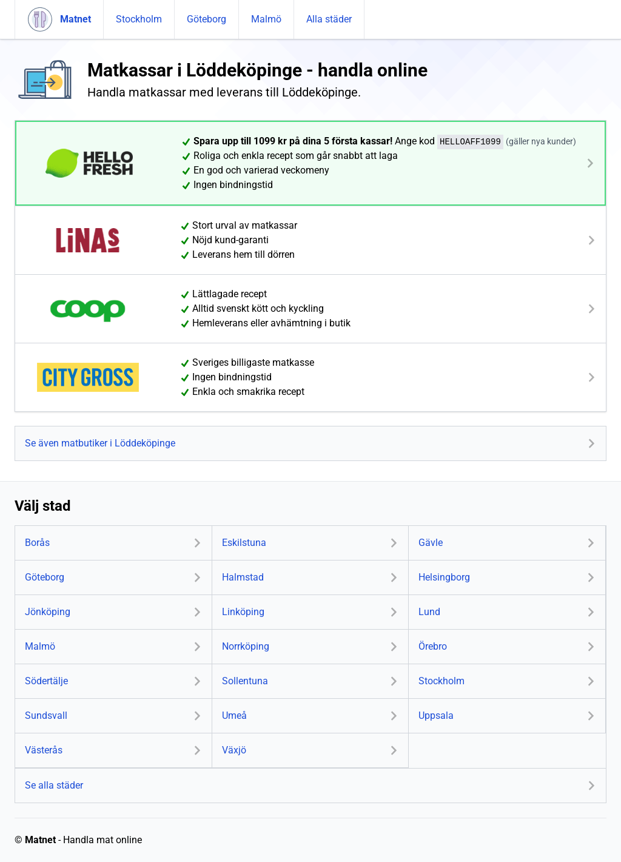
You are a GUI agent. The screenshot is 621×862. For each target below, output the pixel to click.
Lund (429, 612)
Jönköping (47, 612)
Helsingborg (444, 577)
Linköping (243, 612)
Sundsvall (46, 715)
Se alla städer (54, 785)
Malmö (266, 19)
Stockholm (139, 19)
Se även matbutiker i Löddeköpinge (100, 443)
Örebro (432, 646)
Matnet (40, 840)
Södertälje (46, 681)
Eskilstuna (244, 542)
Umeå (234, 715)
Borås (37, 542)
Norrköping (245, 646)
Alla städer (329, 19)
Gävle (430, 542)
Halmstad (243, 577)
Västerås (43, 750)
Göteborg (206, 19)
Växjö (234, 750)
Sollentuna (245, 681)
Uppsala (436, 715)
